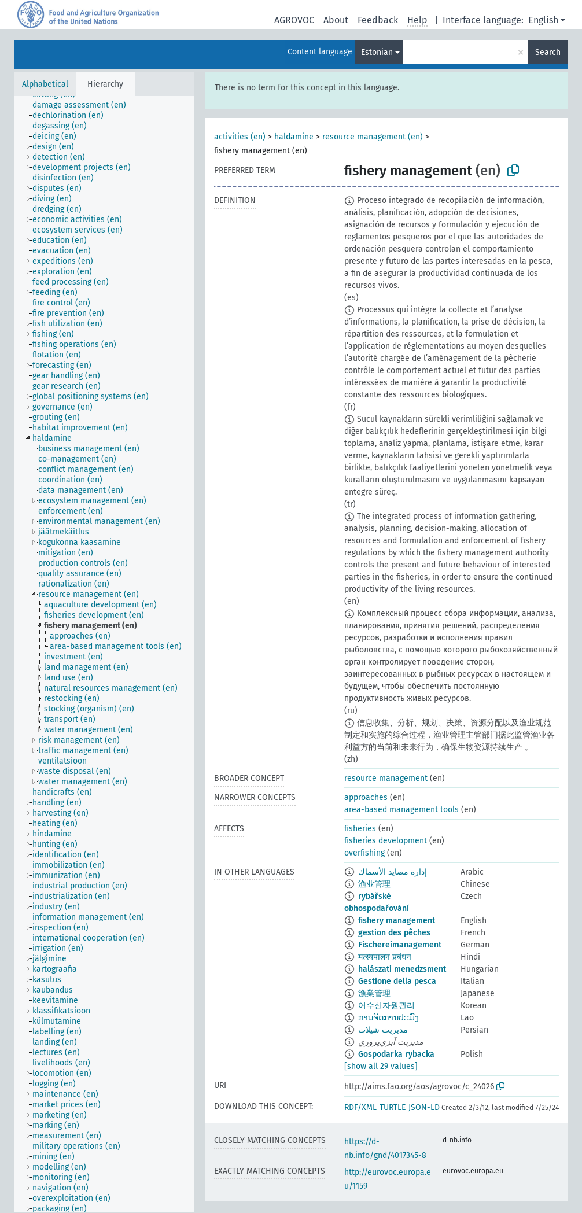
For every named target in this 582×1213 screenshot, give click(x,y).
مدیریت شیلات (383, 1030)
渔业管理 (374, 884)
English (543, 19)
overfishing (364, 853)
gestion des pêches (394, 933)
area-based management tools (401, 809)
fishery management (396, 921)
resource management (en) (372, 137)
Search (548, 52)
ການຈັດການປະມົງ (388, 1018)
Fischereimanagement (399, 945)
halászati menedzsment (402, 969)
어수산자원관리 (386, 1006)
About (335, 19)
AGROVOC (294, 19)
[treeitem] (84, 105)
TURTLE (393, 1107)
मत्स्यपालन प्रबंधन (384, 957)
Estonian (377, 52)
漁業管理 (374, 993)
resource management (386, 778)
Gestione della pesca (397, 981)
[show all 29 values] (381, 1066)
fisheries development (385, 841)
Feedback (378, 19)
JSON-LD (424, 1107)
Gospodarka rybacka (396, 1054)
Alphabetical (45, 84)
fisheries (360, 829)
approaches (366, 797)
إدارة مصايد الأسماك (392, 872)
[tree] (104, 654)
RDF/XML (360, 1107)
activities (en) (240, 137)
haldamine (294, 137)
